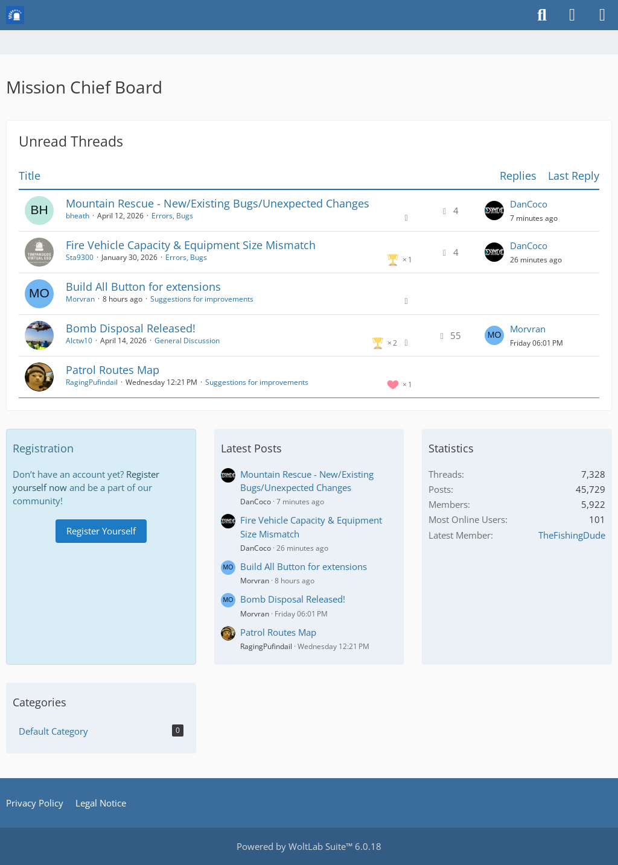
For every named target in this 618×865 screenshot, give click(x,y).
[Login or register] (572, 15)
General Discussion (187, 340)
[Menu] (602, 15)
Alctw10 (79, 340)
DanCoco (528, 204)
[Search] (542, 15)
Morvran (80, 299)
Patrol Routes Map (112, 370)
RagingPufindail (92, 382)
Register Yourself (101, 531)
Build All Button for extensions (143, 286)
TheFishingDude (571, 535)
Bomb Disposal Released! (131, 328)
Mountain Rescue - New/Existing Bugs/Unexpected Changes (217, 203)
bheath (77, 216)
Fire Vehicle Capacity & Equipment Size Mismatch (191, 245)
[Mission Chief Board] (15, 15)
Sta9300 (80, 257)
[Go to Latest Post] (494, 210)
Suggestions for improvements (201, 299)
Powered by (309, 846)
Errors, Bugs (172, 216)
